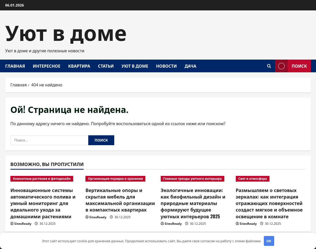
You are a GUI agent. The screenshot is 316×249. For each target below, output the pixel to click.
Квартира (79, 66)
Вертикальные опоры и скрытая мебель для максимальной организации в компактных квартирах (120, 200)
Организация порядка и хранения (115, 178)
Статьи (106, 66)
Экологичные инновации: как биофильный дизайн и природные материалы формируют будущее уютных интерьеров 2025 (193, 203)
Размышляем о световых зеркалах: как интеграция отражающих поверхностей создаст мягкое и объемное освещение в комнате (269, 203)
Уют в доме (66, 31)
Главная (15, 66)
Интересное (46, 66)
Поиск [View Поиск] (291, 66)
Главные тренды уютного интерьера (192, 178)
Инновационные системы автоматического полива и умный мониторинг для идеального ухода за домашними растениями (43, 203)
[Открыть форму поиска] (269, 66)
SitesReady (22, 223)
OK (268, 241)
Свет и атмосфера (252, 178)
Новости (166, 66)
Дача (190, 66)
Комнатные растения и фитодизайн (42, 178)
